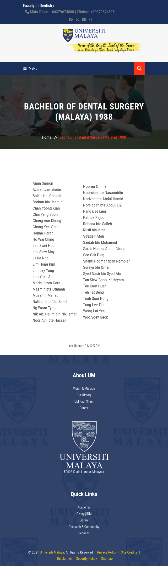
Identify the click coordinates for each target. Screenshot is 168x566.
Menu (30, 68)
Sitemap (107, 558)
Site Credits (129, 552)
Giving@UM (84, 514)
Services (84, 533)
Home (46, 137)
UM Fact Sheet (84, 401)
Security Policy (86, 558)
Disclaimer (64, 558)
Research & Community (84, 527)
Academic (84, 507)
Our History (83, 395)
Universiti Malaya (52, 552)
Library (84, 520)
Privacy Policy (107, 552)
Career (84, 408)
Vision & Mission (84, 388)
